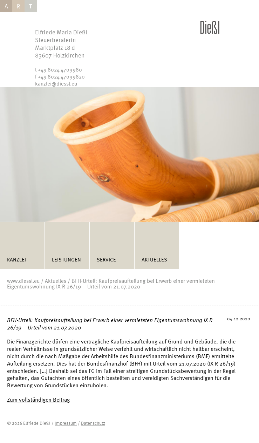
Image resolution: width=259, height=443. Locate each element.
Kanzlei (16, 259)
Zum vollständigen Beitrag (38, 399)
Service (106, 259)
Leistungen (66, 259)
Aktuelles (154, 259)
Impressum (66, 423)
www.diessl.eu (23, 281)
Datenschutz (93, 423)
